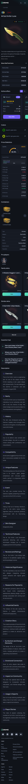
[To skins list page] (5, 7)
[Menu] (25, 3)
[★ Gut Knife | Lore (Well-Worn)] (14, 81)
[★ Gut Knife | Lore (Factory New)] (14, 68)
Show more (4, 59)
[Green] (14, 130)
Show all (14, 334)
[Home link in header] (5, 3)
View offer (12, 117)
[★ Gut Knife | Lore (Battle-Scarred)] (14, 85)
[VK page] (12, 734)
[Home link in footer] (14, 730)
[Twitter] (3, 734)
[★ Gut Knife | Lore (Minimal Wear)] (14, 72)
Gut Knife (23, 234)
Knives (24, 231)
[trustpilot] (21, 734)
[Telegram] (7, 734)
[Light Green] (14, 136)
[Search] (21, 3)
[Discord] (16, 734)
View (11, 294)
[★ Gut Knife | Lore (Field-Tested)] (14, 76)
